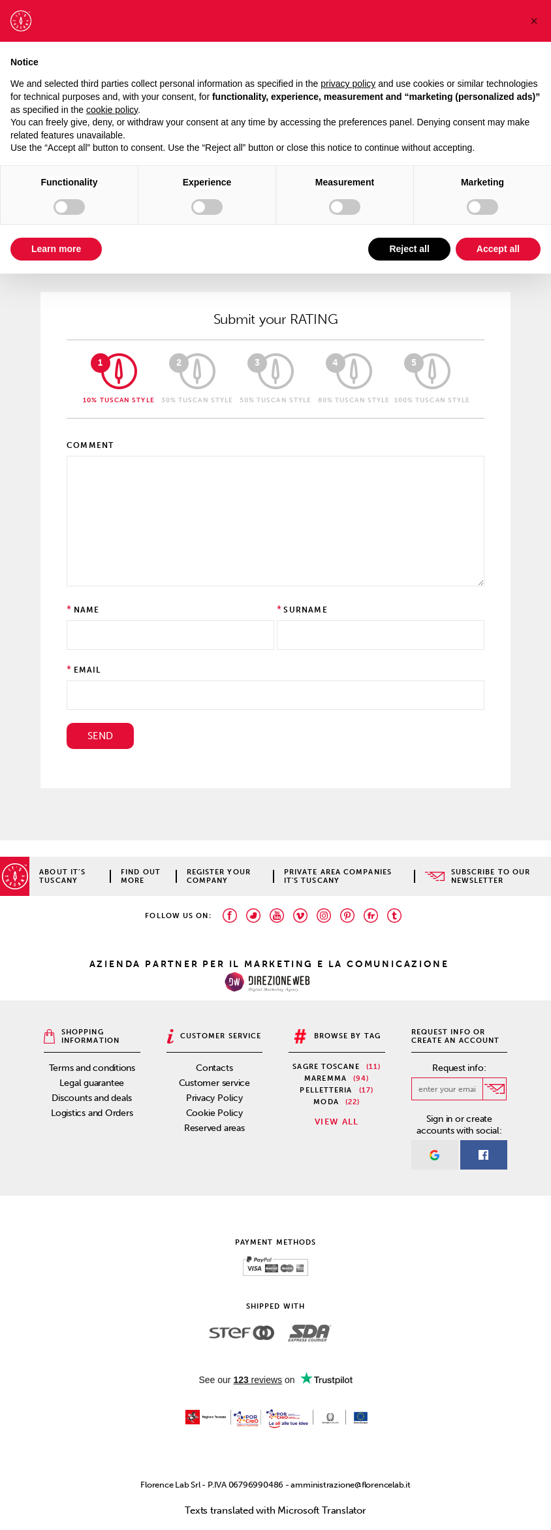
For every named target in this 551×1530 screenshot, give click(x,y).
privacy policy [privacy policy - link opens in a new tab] (348, 83)
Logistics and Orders (92, 1113)
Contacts (214, 1068)
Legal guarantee (91, 1083)
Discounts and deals (92, 1098)
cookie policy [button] (112, 109)
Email (87, 670)
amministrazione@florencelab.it (350, 1485)
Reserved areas (214, 1128)
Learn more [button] (56, 249)
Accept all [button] (498, 249)
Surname (305, 609)
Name (87, 609)
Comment (90, 445)
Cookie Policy (214, 1113)
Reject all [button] (409, 249)
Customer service (214, 1083)
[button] (534, 20)
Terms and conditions (92, 1068)
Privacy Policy (214, 1098)
